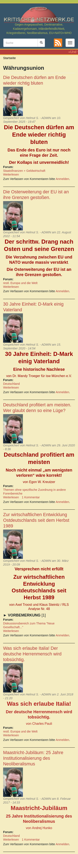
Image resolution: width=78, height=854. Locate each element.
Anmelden (62, 179)
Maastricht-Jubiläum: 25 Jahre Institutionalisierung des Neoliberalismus (33, 758)
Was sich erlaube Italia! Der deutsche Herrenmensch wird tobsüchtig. (32, 654)
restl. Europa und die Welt (20, 283)
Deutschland (11, 383)
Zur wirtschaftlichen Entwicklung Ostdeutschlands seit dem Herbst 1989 (36, 520)
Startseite (9, 58)
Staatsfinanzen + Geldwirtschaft (24, 170)
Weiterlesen (11, 174)
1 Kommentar (31, 497)
